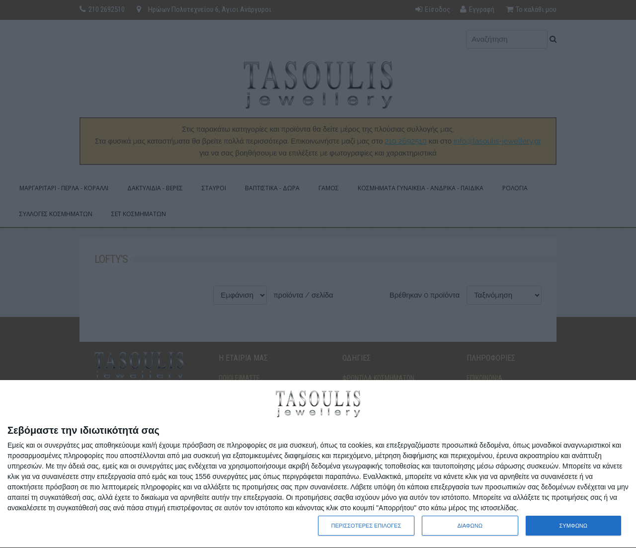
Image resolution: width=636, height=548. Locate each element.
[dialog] (318, 464)
